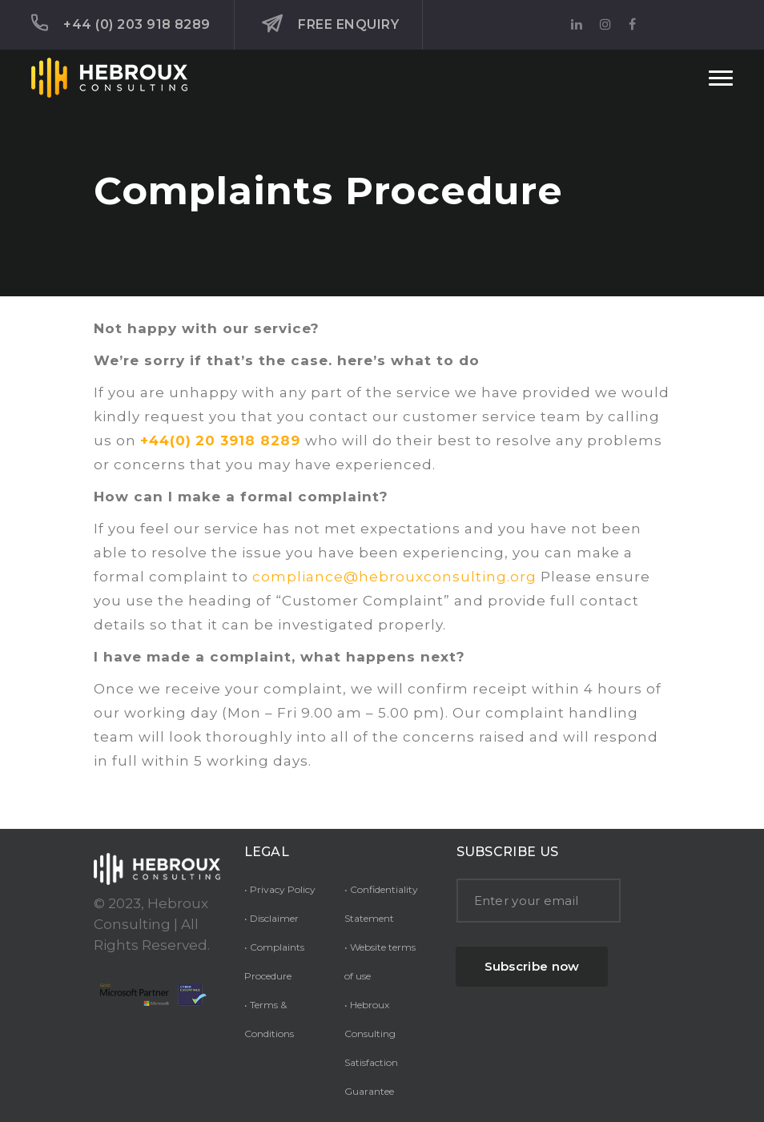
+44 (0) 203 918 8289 (121, 23)
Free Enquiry (330, 24)
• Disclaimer (271, 918)
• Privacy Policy (280, 889)
